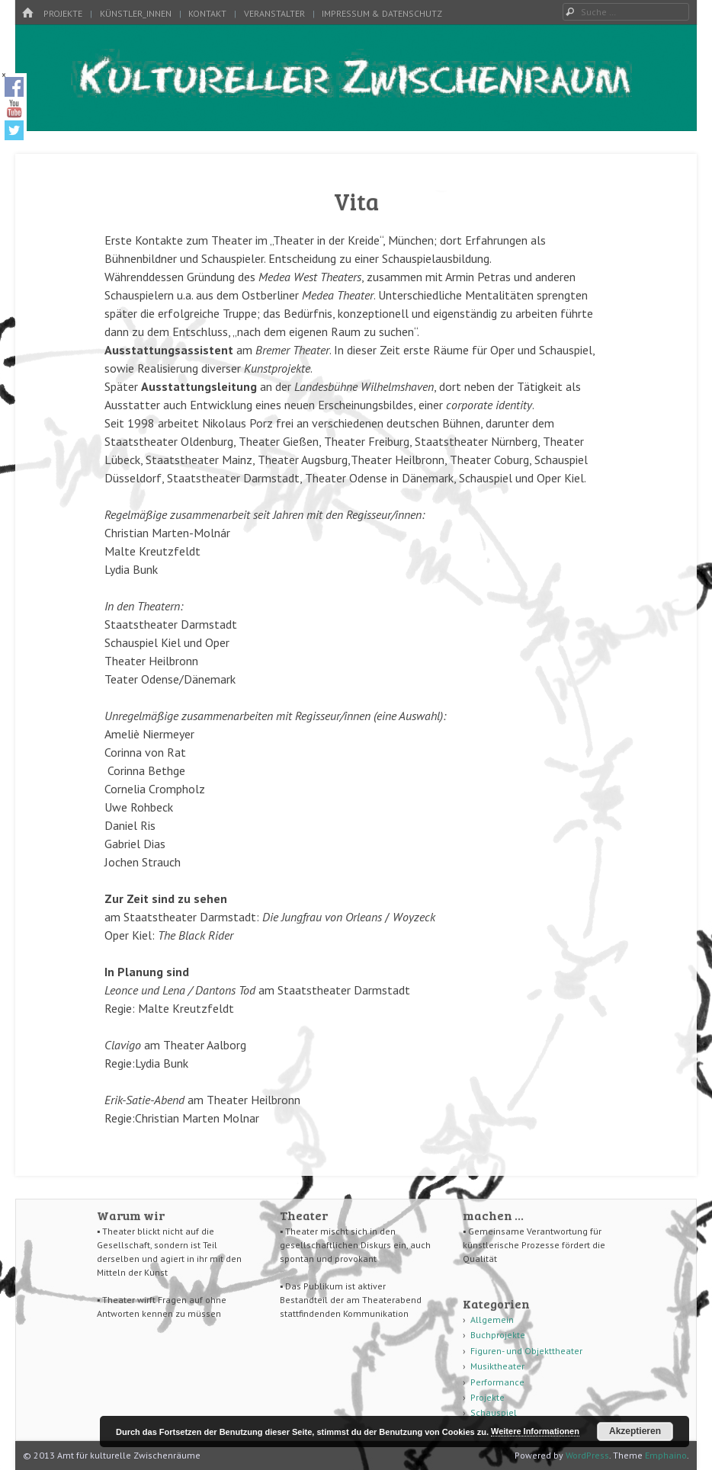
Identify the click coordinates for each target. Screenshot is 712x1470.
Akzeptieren (635, 1431)
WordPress (587, 1455)
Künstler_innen (136, 13)
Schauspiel (493, 1412)
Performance (497, 1382)
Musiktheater (497, 1366)
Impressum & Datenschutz (382, 13)
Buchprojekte (497, 1334)
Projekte (62, 13)
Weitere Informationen (535, 1431)
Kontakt (207, 13)
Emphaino (666, 1455)
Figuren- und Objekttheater (526, 1350)
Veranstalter (274, 13)
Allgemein (492, 1319)
